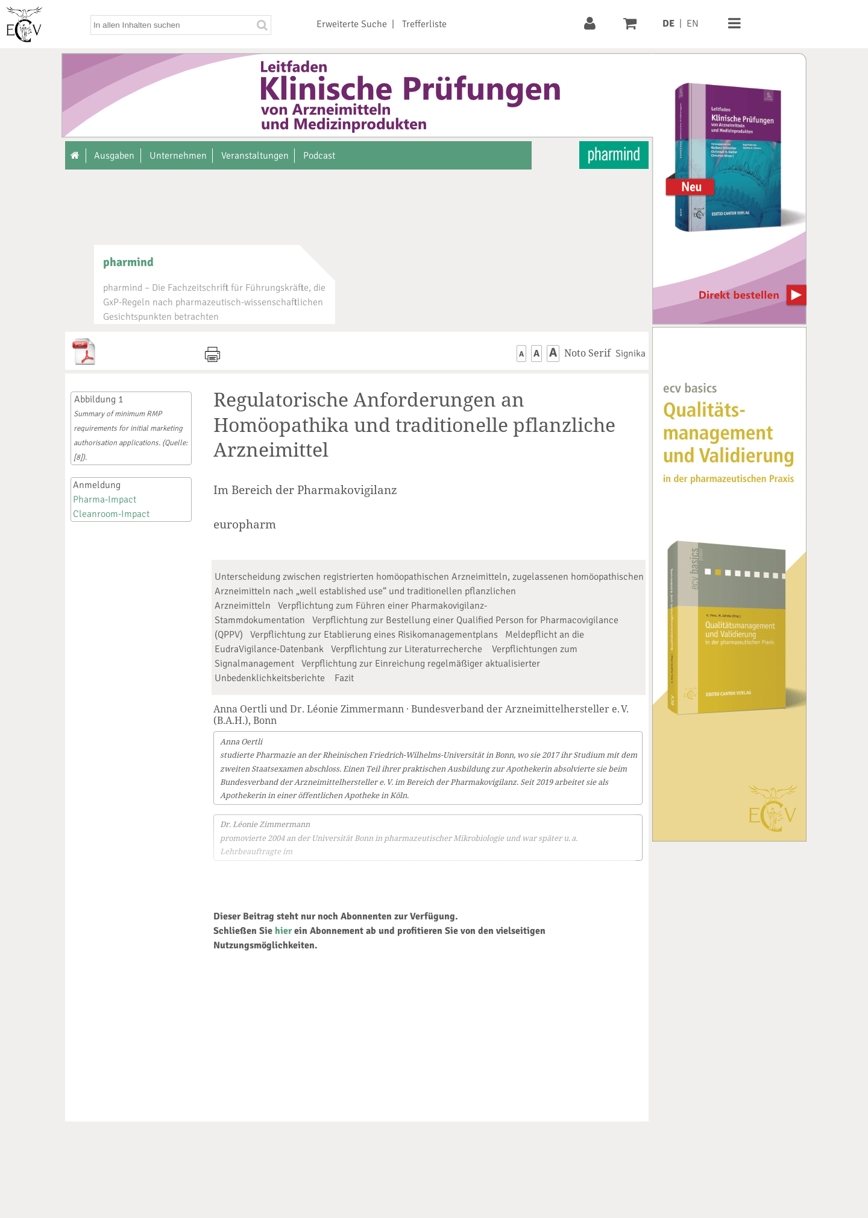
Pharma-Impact (104, 499)
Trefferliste (424, 24)
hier (283, 931)
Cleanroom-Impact (111, 514)
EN (693, 23)
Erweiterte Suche (351, 24)
